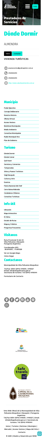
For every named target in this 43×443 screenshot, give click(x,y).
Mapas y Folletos (10, 224)
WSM (34, 436)
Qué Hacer (8, 161)
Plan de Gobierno (10, 140)
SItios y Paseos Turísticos (13, 171)
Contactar (17, 54)
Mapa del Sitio (32, 429)
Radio (35, 6)
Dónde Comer (9, 157)
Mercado (7, 429)
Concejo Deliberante (11, 112)
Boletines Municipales (12, 126)
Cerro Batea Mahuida (12, 189)
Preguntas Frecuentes (12, 228)
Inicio (8, 426)
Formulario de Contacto (13, 276)
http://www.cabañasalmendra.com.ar (21, 83)
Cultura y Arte (9, 179)
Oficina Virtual (9, 119)
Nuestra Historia (10, 115)
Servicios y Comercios (12, 164)
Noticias (23, 426)
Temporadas (9, 168)
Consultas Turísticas (11, 197)
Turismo (15, 426)
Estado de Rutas (10, 221)
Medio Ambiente (10, 130)
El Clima (7, 217)
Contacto (21, 432)
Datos (8, 54)
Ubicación (7, 210)
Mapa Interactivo (10, 213)
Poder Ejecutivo (10, 108)
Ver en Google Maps (12, 253)
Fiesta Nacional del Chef (13, 186)
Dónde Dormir (9, 153)
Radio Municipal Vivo (12, 137)
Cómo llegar (9, 256)
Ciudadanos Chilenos (12, 193)
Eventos (7, 182)
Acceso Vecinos (9, 122)
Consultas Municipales (12, 133)
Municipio (32, 426)
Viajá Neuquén (9, 175)
